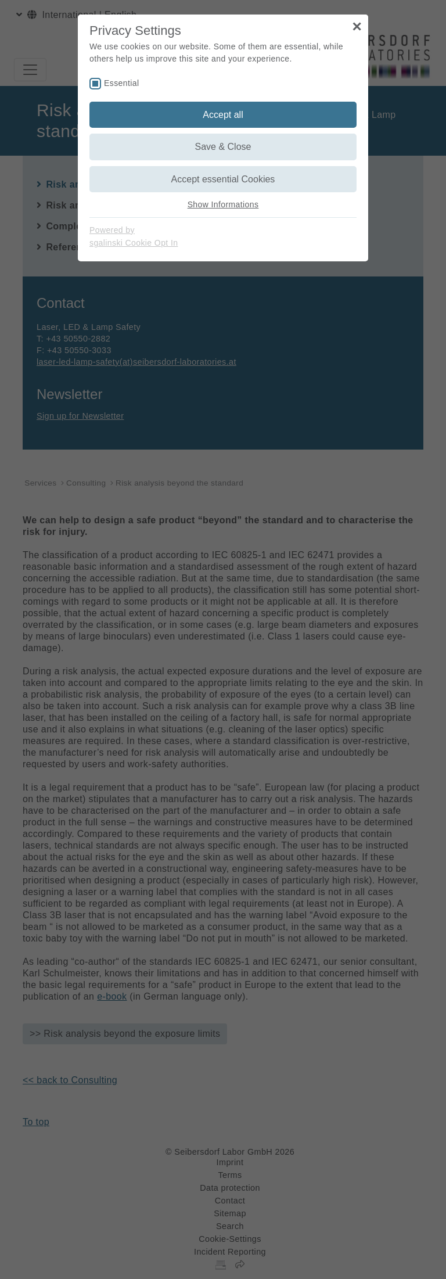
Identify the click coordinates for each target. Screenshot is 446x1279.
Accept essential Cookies (223, 179)
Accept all (223, 115)
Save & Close (223, 147)
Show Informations (223, 204)
